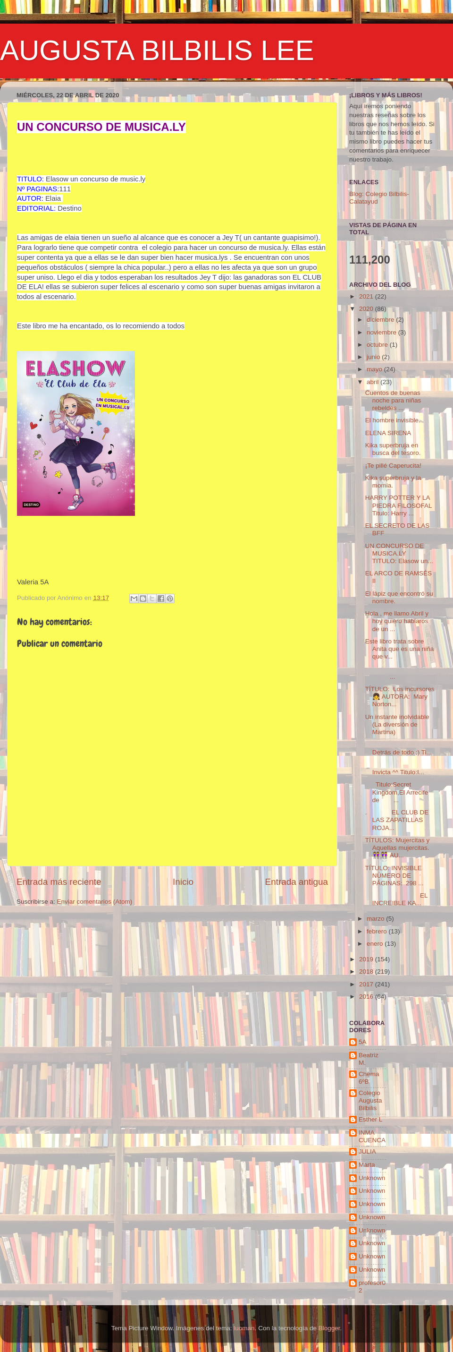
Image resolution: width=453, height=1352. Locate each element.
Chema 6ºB (369, 1077)
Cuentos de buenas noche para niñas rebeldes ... (393, 400)
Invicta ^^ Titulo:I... (394, 768)
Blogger (329, 1328)
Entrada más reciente (59, 882)
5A (363, 1041)
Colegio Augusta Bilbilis (370, 1100)
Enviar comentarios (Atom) (95, 901)
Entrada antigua (296, 882)
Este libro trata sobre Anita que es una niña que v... (399, 649)
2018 (367, 971)
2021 (367, 296)
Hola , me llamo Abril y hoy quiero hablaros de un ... (396, 621)
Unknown (372, 1177)
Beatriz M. (368, 1059)
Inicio (183, 882)
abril (373, 381)
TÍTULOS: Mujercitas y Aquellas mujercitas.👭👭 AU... (397, 848)
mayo (375, 369)
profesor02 (372, 1286)
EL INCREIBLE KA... (396, 899)
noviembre (382, 332)
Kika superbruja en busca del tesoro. (393, 449)
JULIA (367, 1151)
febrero (378, 931)
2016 (367, 996)
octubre (378, 344)
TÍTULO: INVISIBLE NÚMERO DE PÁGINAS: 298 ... (394, 875)
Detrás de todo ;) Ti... (398, 748)
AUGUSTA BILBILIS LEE (157, 50)
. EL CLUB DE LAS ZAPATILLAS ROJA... (397, 820)
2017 (367, 984)
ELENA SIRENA (388, 432)
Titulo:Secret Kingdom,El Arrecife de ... (396, 792)
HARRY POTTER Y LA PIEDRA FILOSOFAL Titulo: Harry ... (398, 505)
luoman (244, 1328)
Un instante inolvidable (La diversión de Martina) (397, 724)
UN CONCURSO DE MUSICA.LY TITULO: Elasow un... (399, 553)
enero (376, 943)
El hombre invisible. (392, 420)
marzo (376, 918)
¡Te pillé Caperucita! (393, 465)
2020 (367, 308)
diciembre (381, 319)
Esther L (370, 1119)
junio (374, 356)
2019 (367, 959)
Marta (367, 1164)
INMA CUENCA (372, 1136)
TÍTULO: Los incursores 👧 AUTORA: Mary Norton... (400, 696)
